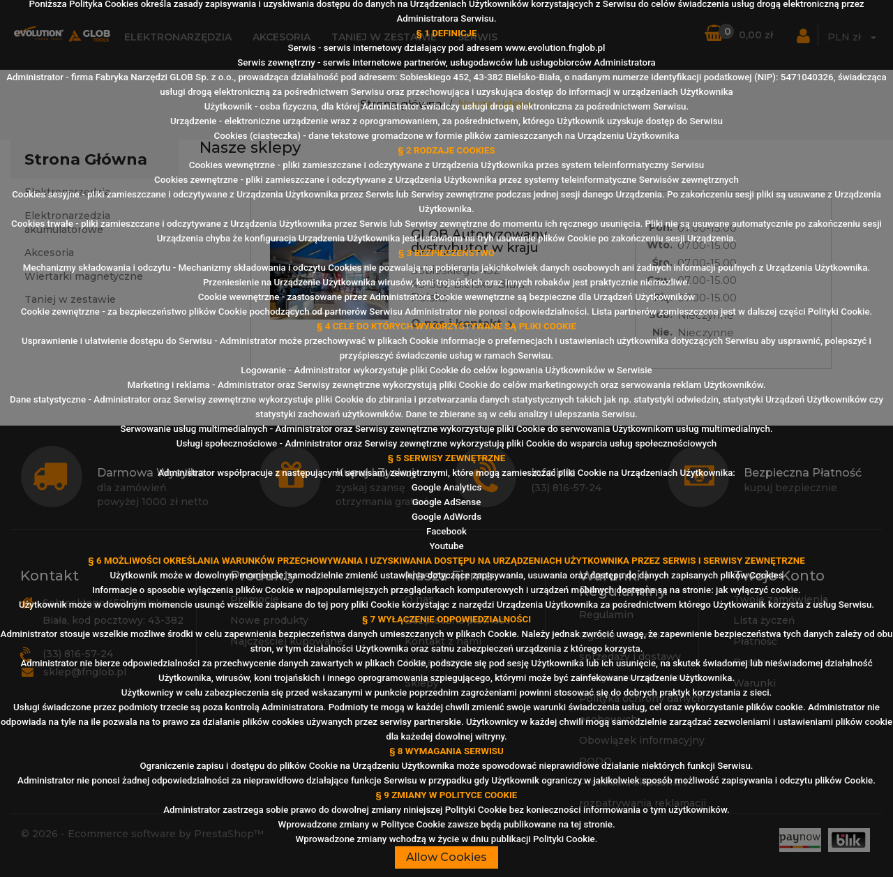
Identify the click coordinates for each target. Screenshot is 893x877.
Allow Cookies (446, 857)
